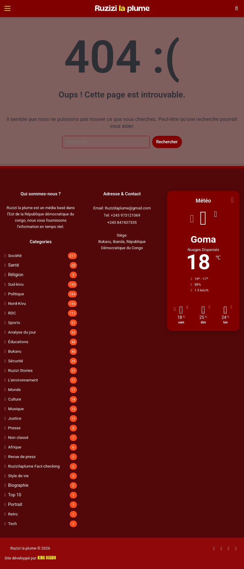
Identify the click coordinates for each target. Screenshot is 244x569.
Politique (16, 293)
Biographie (18, 485)
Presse (14, 427)
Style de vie (18, 475)
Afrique (14, 447)
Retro (13, 514)
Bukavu (14, 351)
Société (15, 255)
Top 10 (14, 494)
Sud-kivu (15, 284)
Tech (12, 523)
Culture (14, 399)
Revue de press (22, 456)
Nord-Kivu (17, 303)
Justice (14, 418)
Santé (13, 265)
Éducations (18, 341)
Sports (14, 322)
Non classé (18, 437)
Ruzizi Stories (20, 370)
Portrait (15, 504)
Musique (16, 408)
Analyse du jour (22, 332)
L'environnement (23, 380)
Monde (14, 389)
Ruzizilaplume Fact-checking (34, 466)
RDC (12, 313)
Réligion (15, 274)
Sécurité (15, 360)
